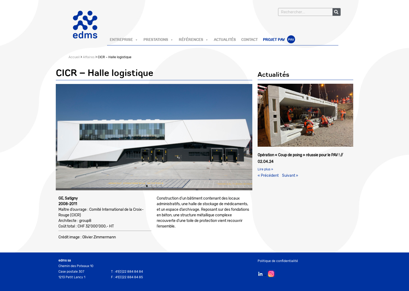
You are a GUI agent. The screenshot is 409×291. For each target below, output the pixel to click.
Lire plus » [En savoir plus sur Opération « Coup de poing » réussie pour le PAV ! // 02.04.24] (265, 169)
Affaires (89, 57)
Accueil (74, 57)
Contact (249, 40)
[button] (61, 137)
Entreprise (124, 40)
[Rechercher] (336, 12)
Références (193, 40)
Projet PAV (279, 40)
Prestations (158, 40)
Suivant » (290, 175)
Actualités (225, 40)
